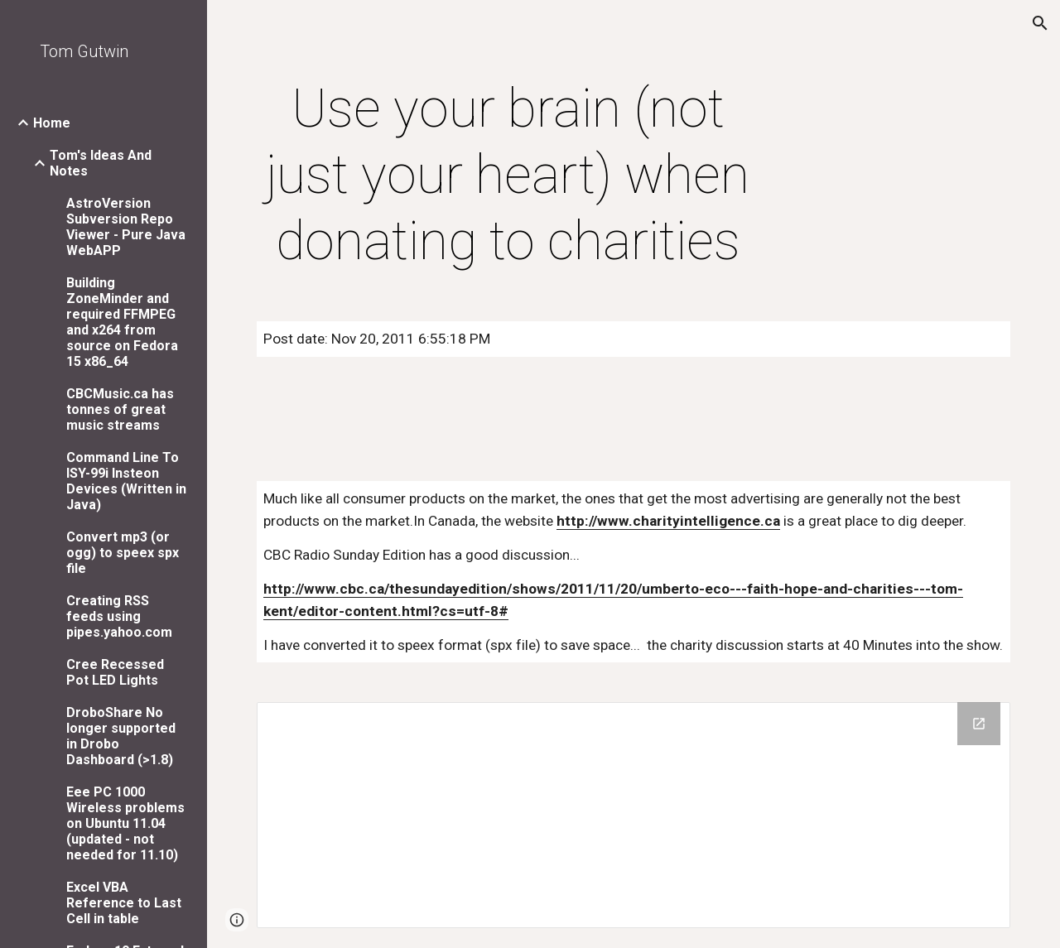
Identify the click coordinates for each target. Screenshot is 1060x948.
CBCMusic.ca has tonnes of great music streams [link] (120, 409)
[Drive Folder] (634, 814)
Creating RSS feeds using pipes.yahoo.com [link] (119, 616)
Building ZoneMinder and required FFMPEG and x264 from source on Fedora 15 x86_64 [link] (122, 322)
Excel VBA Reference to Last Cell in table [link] (123, 902)
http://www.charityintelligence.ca (668, 520)
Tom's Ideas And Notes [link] (101, 163)
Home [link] (51, 123)
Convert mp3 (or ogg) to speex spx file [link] (122, 552)
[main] (508, 176)
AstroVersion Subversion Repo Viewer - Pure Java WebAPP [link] (126, 226)
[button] (1040, 23)
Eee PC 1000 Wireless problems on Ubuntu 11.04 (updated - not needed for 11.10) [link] (125, 823)
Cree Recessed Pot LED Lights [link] (115, 672)
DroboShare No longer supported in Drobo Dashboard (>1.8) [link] (121, 736)
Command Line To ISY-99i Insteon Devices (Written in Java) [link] (126, 481)
